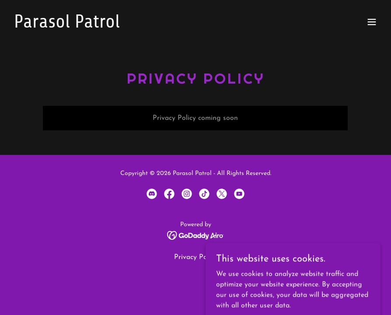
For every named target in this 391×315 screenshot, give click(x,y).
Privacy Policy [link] (195, 257)
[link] (67, 25)
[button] (372, 22)
